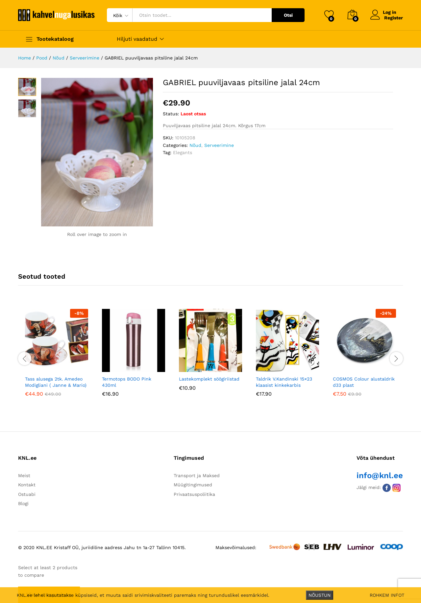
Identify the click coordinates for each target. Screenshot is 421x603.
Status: (171, 113)
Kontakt (27, 484)
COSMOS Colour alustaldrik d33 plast (364, 381)
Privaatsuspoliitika (194, 494)
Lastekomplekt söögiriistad (209, 379)
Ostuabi (27, 494)
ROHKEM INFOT (387, 595)
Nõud (195, 145)
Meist (24, 475)
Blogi (23, 503)
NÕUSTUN (320, 595)
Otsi (288, 15)
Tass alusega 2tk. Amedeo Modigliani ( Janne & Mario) (56, 381)
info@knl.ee (380, 475)
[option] (56, 357)
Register (393, 17)
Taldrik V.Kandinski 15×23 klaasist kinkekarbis (284, 381)
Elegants (182, 152)
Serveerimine (219, 145)
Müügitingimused (193, 484)
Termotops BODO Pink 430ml (126, 381)
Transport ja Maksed (197, 475)
